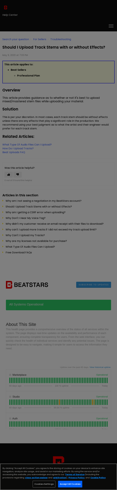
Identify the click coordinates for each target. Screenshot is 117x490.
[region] (58, 477)
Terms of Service (75, 474)
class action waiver (36, 477)
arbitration (59, 477)
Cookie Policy (98, 477)
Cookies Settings (44, 484)
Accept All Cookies (70, 484)
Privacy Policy (77, 477)
